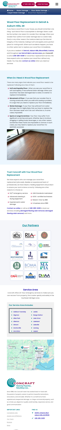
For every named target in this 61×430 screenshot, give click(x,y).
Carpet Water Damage (16, 13)
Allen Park (16, 318)
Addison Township (19, 312)
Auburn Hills (34, 51)
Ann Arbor (16, 331)
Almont (15, 325)
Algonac (16, 315)
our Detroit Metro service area (30, 53)
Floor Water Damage (39, 10)
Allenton (16, 321)
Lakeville (36, 325)
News (8, 425)
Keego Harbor (38, 315)
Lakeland (36, 321)
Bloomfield (43, 51)
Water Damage (22, 10)
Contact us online (13, 208)
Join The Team (43, 4)
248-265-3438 (29, 4)
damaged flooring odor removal (32, 211)
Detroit (26, 51)
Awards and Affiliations (14, 416)
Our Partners (30, 225)
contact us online (28, 61)
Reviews (9, 422)
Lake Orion (36, 318)
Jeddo (35, 312)
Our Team (10, 419)
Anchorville (17, 328)
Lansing (36, 328)
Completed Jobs (12, 413)
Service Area (30, 289)
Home (10, 10)
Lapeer (35, 331)
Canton (51, 51)
